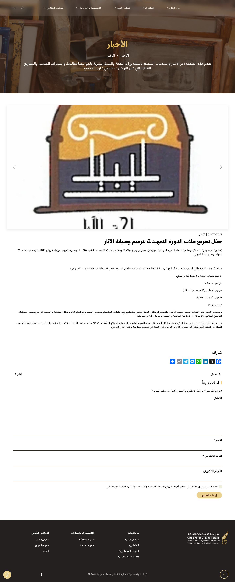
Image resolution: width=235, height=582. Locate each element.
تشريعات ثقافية (86, 539)
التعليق (218, 398)
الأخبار (202, 234)
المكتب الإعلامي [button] (54, 7)
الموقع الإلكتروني (212, 471)
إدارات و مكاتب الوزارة (128, 556)
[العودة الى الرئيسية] (208, 7)
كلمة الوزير (134, 545)
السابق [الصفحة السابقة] (215, 374)
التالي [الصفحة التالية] (18, 374)
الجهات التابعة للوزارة (129, 551)
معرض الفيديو (42, 545)
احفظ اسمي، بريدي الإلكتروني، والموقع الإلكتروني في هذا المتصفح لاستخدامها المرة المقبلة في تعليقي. (164, 486)
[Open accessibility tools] (7, 575)
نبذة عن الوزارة (132, 539)
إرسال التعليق (209, 495)
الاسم (218, 440)
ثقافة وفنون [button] (122, 7)
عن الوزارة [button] (173, 7)
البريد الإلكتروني (212, 455)
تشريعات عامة (87, 545)
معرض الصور (42, 539)
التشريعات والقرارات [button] (89, 7)
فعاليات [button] (148, 7)
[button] (29, 7)
